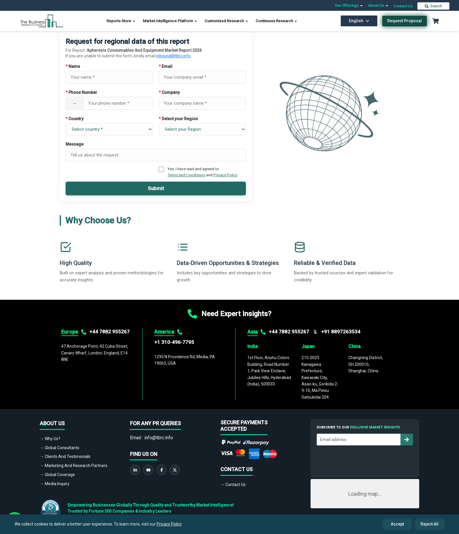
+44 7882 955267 (109, 332)
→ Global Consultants (59, 447)
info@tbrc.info (158, 437)
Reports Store (121, 21)
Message (74, 144)
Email (165, 66)
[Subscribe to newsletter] (406, 439)
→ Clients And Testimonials (65, 456)
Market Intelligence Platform (170, 21)
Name (73, 66)
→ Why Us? (50, 438)
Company (169, 92)
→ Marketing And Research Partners (73, 465)
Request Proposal (404, 20)
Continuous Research (277, 21)
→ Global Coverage (57, 474)
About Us (378, 5)
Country (74, 118)
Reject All (430, 524)
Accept (397, 524)
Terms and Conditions (186, 175)
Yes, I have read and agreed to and (202, 171)
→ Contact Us (233, 484)
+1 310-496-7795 (174, 342)
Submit (156, 188)
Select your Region (178, 118)
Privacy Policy (225, 175)
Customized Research (227, 21)
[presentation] (361, 459)
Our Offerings (349, 5)
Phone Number (81, 92)
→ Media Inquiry (54, 483)
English (359, 20)
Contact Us (403, 6)
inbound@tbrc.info (173, 56)
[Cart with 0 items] (435, 21)
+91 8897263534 (340, 332)
